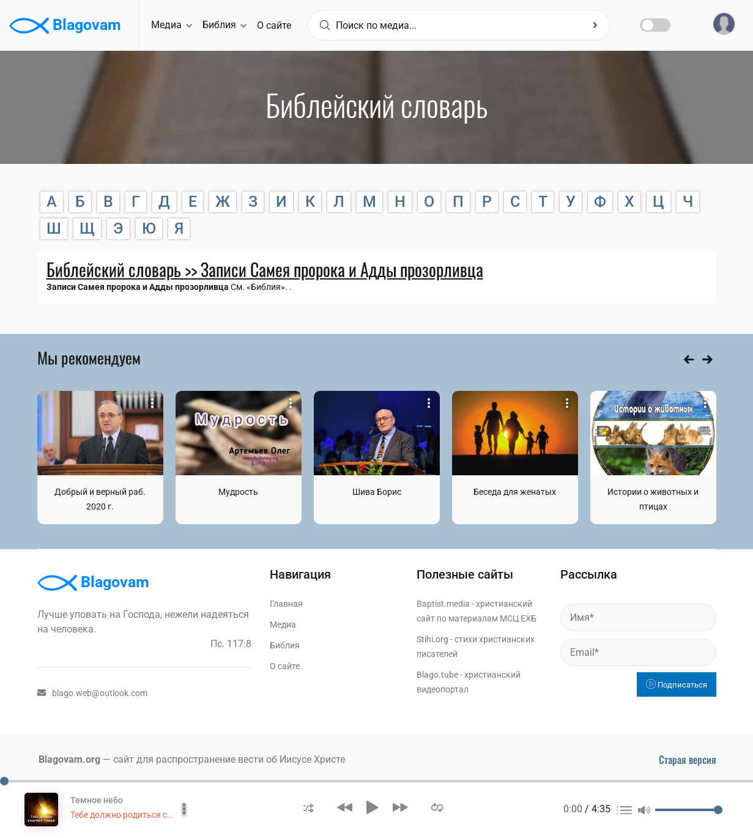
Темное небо (96, 800)
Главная (286, 604)
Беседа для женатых (514, 492)
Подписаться (676, 684)
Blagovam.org (69, 759)
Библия (224, 25)
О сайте (274, 25)
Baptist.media (443, 604)
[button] (308, 807)
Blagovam (65, 25)
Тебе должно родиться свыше (130, 815)
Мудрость (238, 492)
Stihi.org (432, 639)
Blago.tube (437, 675)
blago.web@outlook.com (92, 693)
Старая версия (687, 759)
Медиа (171, 25)
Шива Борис (376, 492)
